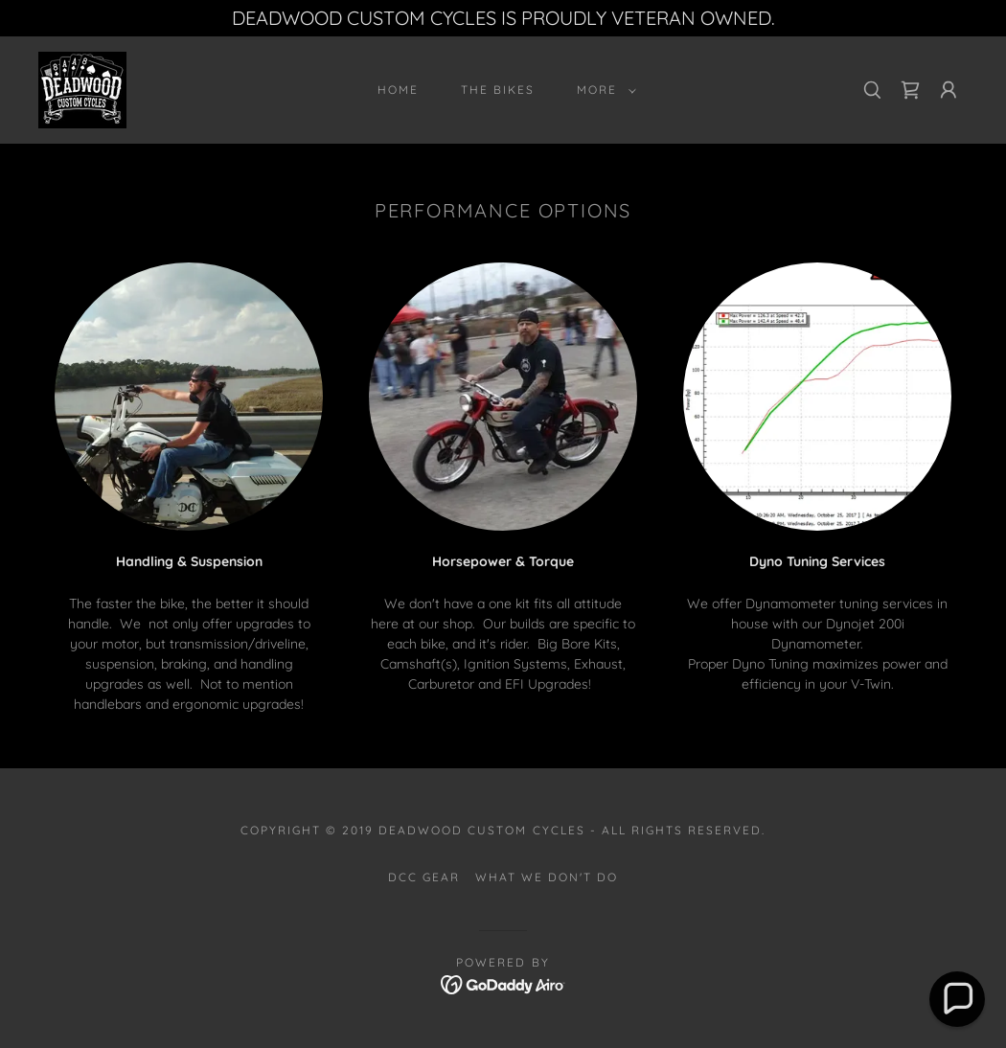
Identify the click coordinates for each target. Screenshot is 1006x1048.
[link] (82, 89)
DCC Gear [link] (424, 877)
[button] (602, 90)
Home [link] (398, 89)
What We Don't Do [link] (546, 877)
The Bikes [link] (498, 89)
